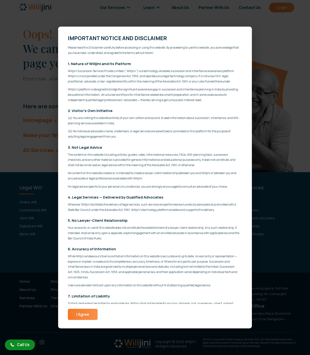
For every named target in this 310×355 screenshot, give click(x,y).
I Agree (82, 314)
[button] (20, 345)
